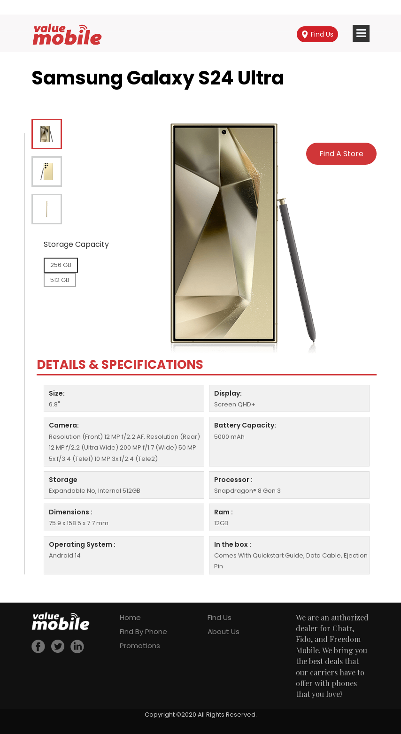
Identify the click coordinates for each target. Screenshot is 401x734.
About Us (223, 631)
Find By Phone (143, 631)
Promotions (140, 645)
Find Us (317, 34)
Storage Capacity (76, 244)
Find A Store (341, 153)
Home (130, 617)
